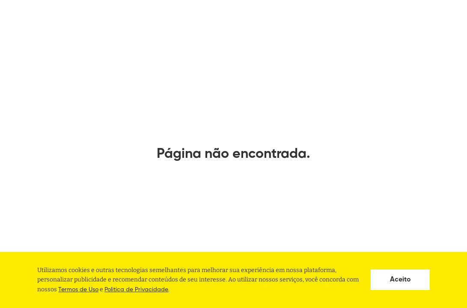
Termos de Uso (78, 290)
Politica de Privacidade (136, 290)
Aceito (400, 279)
